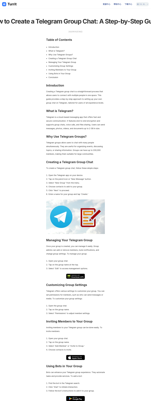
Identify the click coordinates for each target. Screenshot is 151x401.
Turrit (12, 4)
